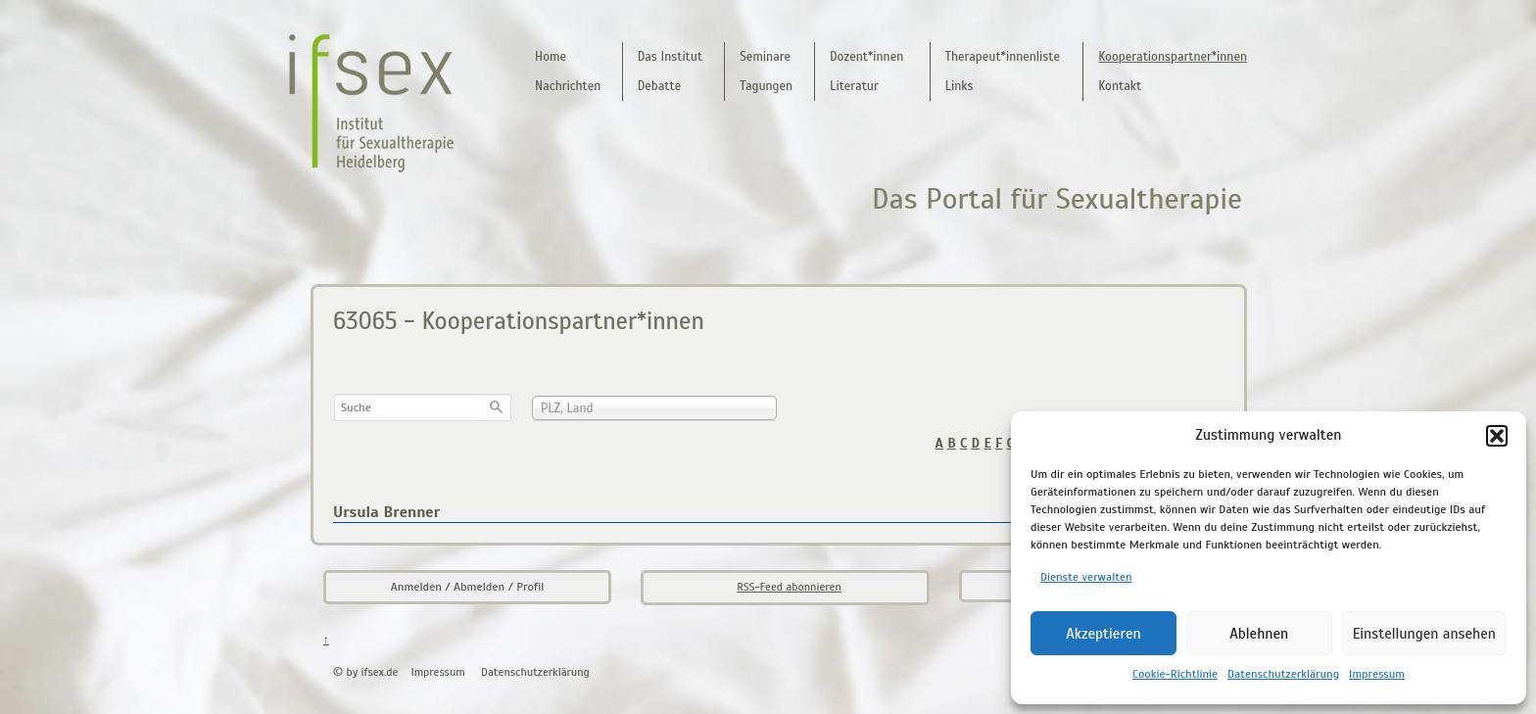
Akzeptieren (1103, 634)
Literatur (854, 86)
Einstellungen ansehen (1424, 634)
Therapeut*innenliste (1002, 57)
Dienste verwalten (1086, 577)
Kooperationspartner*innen (1172, 57)
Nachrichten (567, 86)
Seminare (765, 57)
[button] (1497, 436)
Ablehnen (1258, 634)
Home (550, 57)
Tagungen (766, 86)
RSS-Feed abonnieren (789, 587)
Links (959, 86)
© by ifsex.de (365, 672)
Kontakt (1119, 86)
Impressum (1377, 674)
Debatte (660, 86)
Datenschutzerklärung (1283, 674)
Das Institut (670, 57)
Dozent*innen (866, 57)
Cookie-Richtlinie (1175, 674)
